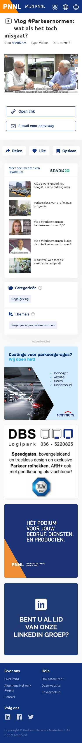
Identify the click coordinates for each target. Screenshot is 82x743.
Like (42, 150)
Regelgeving (20, 299)
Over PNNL (12, 679)
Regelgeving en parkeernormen (33, 325)
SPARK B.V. (19, 43)
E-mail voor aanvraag (36, 126)
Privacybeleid (51, 692)
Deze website (51, 685)
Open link (26, 111)
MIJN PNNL (35, 6)
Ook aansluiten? (53, 679)
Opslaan (69, 150)
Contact (10, 697)
